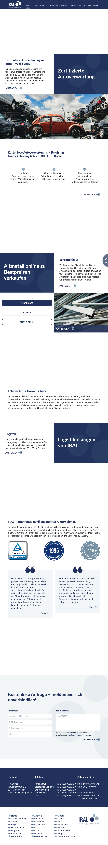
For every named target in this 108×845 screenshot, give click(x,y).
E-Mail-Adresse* (16, 727)
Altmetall (54, 5)
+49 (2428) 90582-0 (66, 798)
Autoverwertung (39, 5)
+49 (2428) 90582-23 (65, 792)
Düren (37, 832)
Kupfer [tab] (27, 317)
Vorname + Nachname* (19, 721)
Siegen (60, 838)
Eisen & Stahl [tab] (27, 327)
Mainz (60, 826)
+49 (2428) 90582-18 (65, 795)
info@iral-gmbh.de (24, 798)
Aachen (38, 821)
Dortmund (39, 826)
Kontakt (87, 5)
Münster (61, 832)
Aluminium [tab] (27, 308)
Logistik (64, 5)
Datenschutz (17, 841)
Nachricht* (62, 721)
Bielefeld (38, 823)
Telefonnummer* (16, 733)
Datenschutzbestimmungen (79, 740)
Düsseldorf (39, 829)
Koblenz (61, 823)
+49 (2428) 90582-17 (65, 800)
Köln (36, 835)
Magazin (96, 5)
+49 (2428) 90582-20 (65, 789)
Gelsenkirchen (41, 841)
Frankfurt (38, 838)
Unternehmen (75, 5)
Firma (11, 739)
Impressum (16, 838)
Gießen (61, 821)
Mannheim (62, 829)
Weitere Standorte (66, 841)
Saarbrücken (63, 835)
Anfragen (11, 93)
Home (28, 5)
